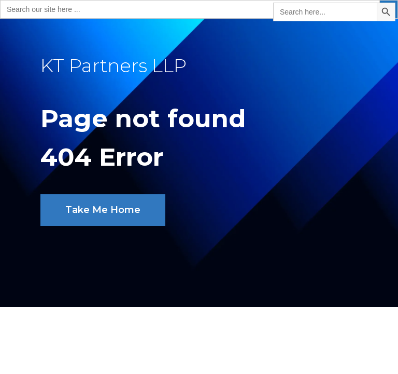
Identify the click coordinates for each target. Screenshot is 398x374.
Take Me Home (102, 210)
